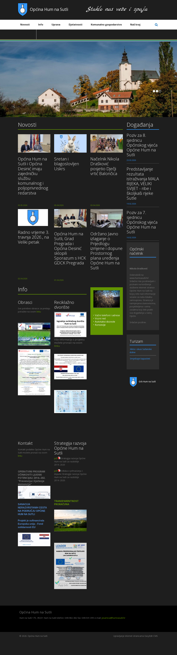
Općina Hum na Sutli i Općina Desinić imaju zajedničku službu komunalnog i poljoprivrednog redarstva (33, 176)
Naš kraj (137, 24)
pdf (55, 458)
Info (43, 24)
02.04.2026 (22, 278)
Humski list (27, 34)
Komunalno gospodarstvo (108, 24)
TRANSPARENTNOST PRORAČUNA (66, 502)
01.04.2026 (58, 280)
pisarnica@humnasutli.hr (113, 617)
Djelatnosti (78, 24)
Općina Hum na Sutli (49, 9)
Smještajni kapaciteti (140, 358)
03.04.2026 (95, 205)
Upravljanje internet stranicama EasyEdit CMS (135, 636)
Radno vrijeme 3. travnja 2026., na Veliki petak (33, 237)
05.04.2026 (58, 205)
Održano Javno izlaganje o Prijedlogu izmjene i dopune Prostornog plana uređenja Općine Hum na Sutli (106, 250)
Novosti (27, 24)
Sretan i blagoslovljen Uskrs (66, 163)
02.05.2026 (22, 205)
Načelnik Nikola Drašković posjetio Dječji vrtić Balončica (104, 166)
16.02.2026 (131, 237)
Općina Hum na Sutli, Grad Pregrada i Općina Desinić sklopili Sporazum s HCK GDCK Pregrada (70, 248)
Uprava (58, 24)
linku (39, 311)
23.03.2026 (131, 160)
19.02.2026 (131, 203)
